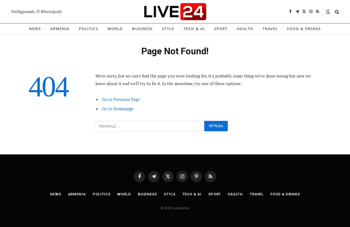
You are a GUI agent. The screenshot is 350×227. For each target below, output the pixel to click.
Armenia (60, 28)
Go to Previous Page (121, 99)
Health (245, 28)
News (35, 28)
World (115, 28)
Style (168, 28)
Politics (88, 28)
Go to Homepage (117, 108)
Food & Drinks (304, 28)
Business (142, 28)
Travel (270, 28)
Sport (221, 28)
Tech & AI (194, 28)
